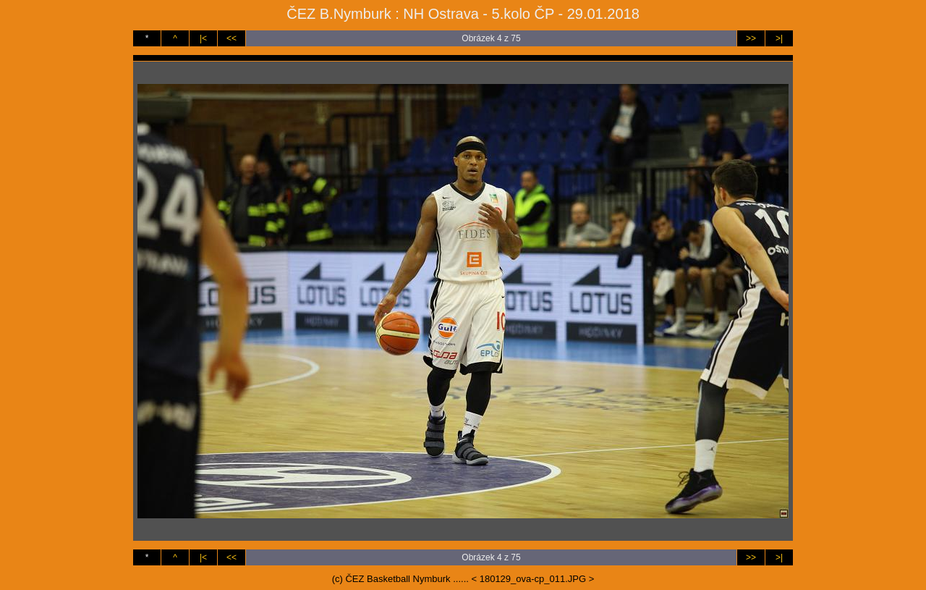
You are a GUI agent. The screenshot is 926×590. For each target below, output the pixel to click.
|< (203, 38)
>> (751, 38)
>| (779, 38)
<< (231, 38)
